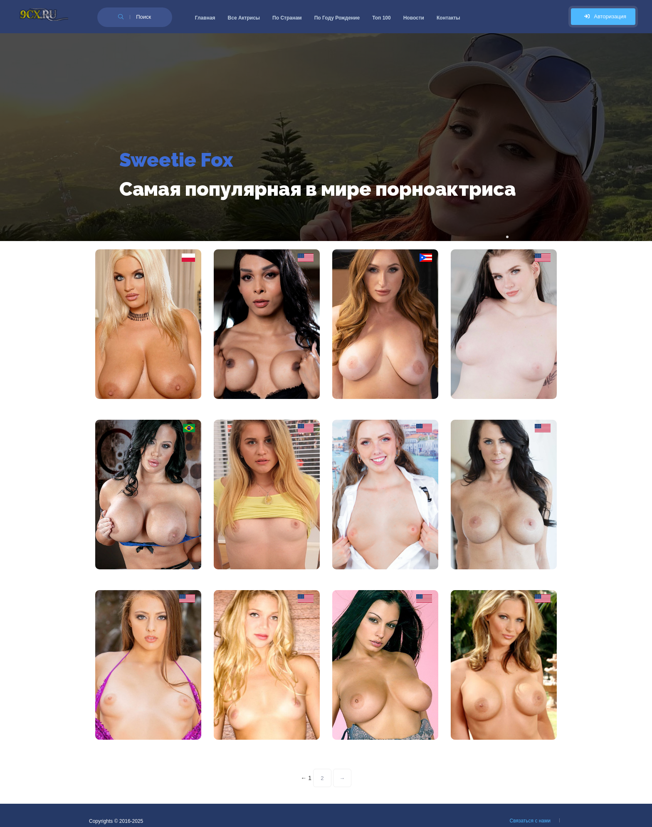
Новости (413, 18)
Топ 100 (381, 18)
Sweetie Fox (176, 160)
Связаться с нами (530, 821)
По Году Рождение (337, 18)
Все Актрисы (244, 18)
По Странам (287, 18)
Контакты (448, 18)
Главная (205, 18)
